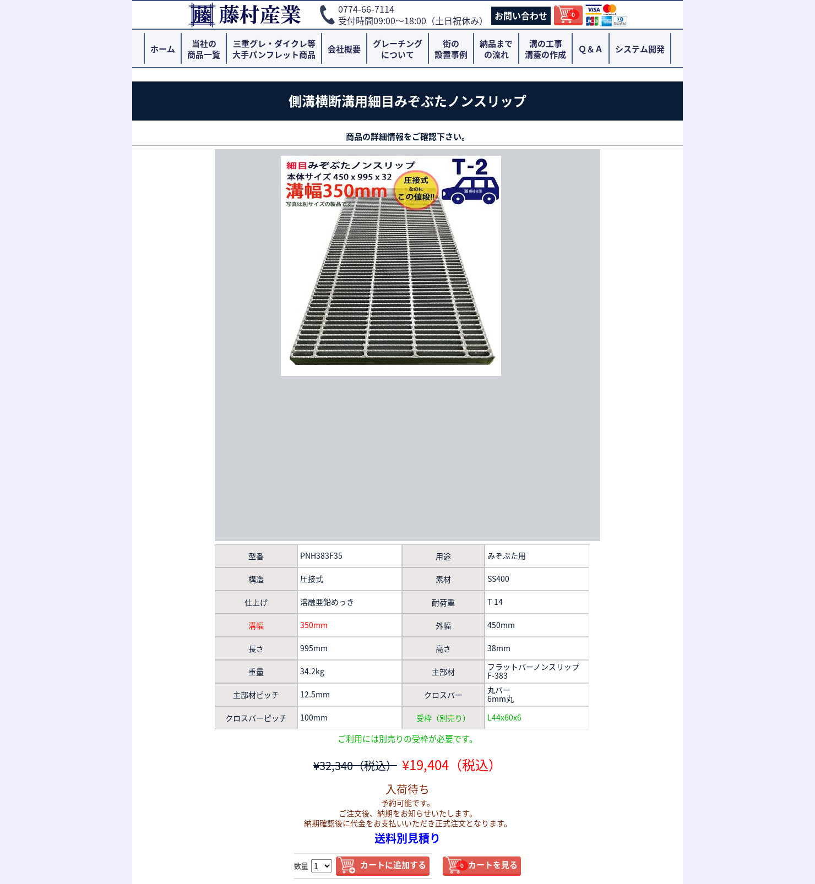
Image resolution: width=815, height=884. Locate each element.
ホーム (162, 49)
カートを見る (487, 865)
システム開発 (640, 49)
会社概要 (344, 49)
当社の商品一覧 (203, 49)
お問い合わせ (521, 15)
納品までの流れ (496, 49)
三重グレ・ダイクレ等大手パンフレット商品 (274, 49)
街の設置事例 (451, 49)
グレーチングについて (397, 49)
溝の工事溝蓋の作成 (545, 49)
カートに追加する (393, 865)
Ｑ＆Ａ (590, 49)
